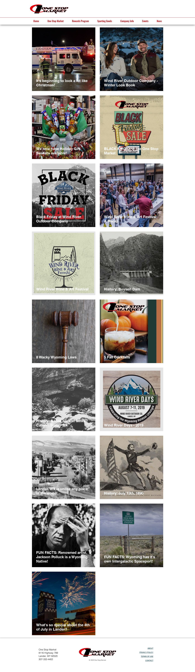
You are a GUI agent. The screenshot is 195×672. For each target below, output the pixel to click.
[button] (55, 21)
